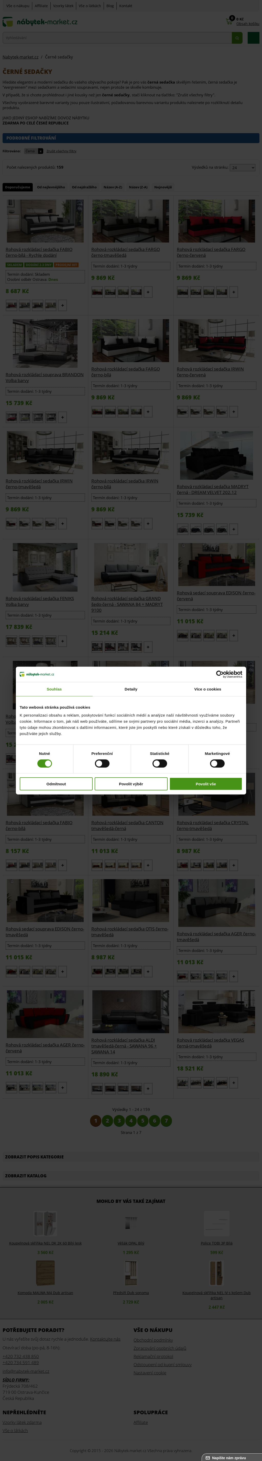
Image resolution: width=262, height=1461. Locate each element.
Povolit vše (206, 784)
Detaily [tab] (131, 689)
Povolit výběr (131, 784)
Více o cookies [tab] (207, 689)
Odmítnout (56, 784)
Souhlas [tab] (54, 689)
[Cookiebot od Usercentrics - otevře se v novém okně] (220, 674)
